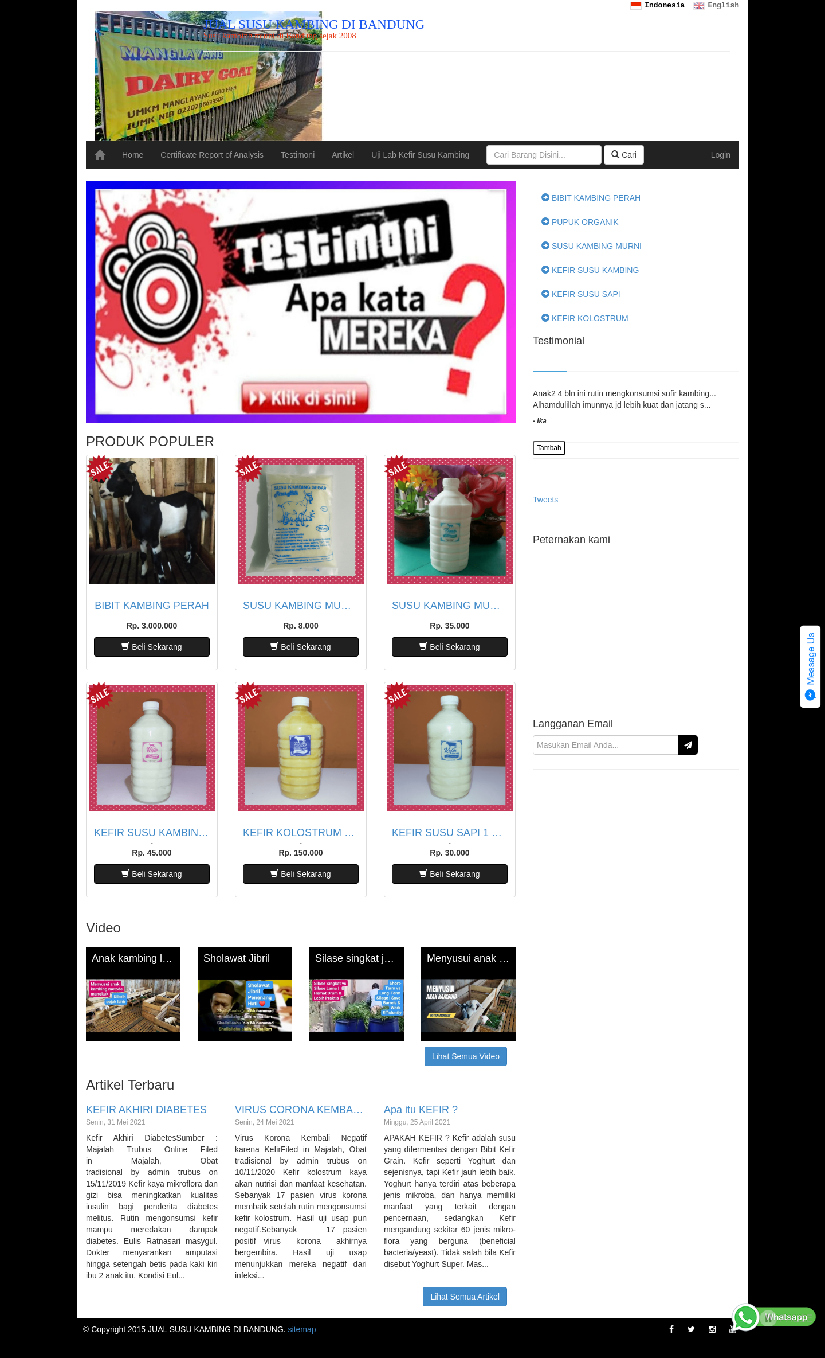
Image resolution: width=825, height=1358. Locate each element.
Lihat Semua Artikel (465, 1296)
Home (132, 154)
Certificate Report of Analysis (212, 154)
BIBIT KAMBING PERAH (152, 605)
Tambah (549, 448)
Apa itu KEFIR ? (421, 1110)
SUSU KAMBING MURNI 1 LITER (450, 605)
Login (720, 154)
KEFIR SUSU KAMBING (590, 270)
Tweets (545, 499)
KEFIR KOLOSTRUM (584, 318)
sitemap (302, 1329)
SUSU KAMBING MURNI (591, 246)
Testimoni (298, 154)
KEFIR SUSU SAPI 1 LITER (450, 833)
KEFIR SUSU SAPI (580, 294)
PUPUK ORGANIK (580, 222)
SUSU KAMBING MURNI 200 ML (301, 605)
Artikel (343, 154)
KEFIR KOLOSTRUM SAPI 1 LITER (301, 833)
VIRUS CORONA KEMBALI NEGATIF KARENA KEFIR (301, 1110)
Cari (624, 154)
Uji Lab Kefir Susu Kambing (420, 154)
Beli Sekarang (151, 646)
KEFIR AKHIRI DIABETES (146, 1110)
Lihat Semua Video (466, 1056)
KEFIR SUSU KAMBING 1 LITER (152, 833)
